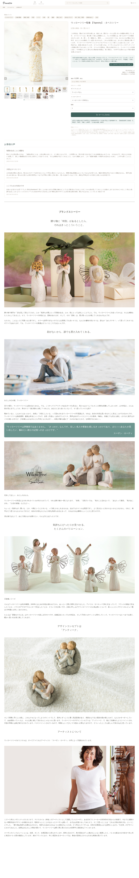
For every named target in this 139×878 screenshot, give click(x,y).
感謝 (53, 17)
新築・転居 (26, 17)
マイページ (41, 3)
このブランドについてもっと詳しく (121, 64)
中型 (33, 17)
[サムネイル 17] (46, 99)
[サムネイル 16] (45, 99)
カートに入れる (103, 115)
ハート (38, 17)
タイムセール (10, 7)
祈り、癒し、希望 (79, 17)
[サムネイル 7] (32, 99)
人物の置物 (18, 17)
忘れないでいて (68, 17)
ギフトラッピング (76, 88)
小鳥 (44, 17)
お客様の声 (19, 7)
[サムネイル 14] (42, 99)
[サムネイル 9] (35, 99)
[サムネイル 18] (48, 99)
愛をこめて (59, 17)
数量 (72, 104)
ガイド (34, 3)
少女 (97, 17)
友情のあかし (90, 17)
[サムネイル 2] (25, 99)
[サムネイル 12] (39, 99)
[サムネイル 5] (29, 99)
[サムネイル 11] (38, 99)
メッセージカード (76, 96)
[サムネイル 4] (28, 99)
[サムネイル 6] (31, 99)
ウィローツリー (9, 17)
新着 (4, 7)
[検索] (107, 3)
